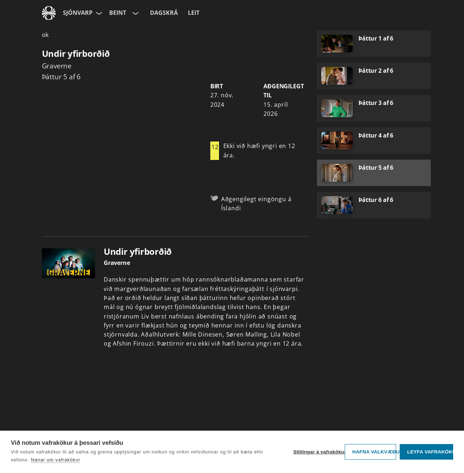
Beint (117, 13)
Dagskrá (164, 13)
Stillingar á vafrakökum (317, 452)
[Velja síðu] (98, 13)
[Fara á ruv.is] (49, 13)
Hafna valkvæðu (374, 452)
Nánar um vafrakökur (55, 460)
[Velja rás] (135, 13)
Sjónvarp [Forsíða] (78, 13)
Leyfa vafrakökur (430, 452)
